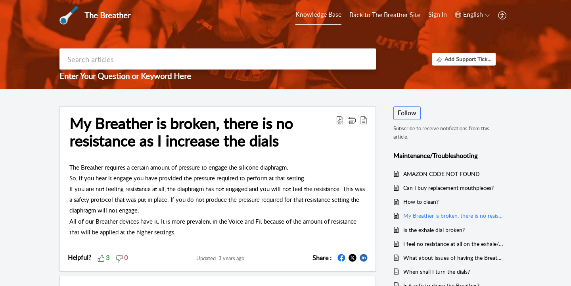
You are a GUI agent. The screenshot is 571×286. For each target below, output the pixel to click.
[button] (472, 15)
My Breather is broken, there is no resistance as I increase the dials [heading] (181, 132)
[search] (217, 59)
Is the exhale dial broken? (434, 230)
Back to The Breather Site (384, 14)
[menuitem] (437, 15)
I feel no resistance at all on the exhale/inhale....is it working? (453, 243)
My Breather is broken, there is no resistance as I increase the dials (453, 215)
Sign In (437, 14)
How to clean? (421, 201)
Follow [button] (407, 112)
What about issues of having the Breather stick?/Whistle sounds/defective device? (453, 257)
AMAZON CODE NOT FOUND (441, 174)
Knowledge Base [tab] (318, 14)
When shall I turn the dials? (436, 271)
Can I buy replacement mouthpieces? (448, 187)
